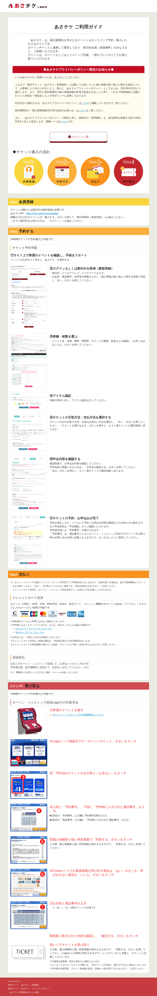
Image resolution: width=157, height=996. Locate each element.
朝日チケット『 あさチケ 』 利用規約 (23, 985)
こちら (85, 103)
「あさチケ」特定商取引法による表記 (23, 992)
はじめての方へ (14, 981)
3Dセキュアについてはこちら (30, 632)
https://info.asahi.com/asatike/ (42, 213)
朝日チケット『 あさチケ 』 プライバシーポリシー (29, 989)
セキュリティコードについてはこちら (34, 628)
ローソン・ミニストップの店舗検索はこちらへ (78, 714)
